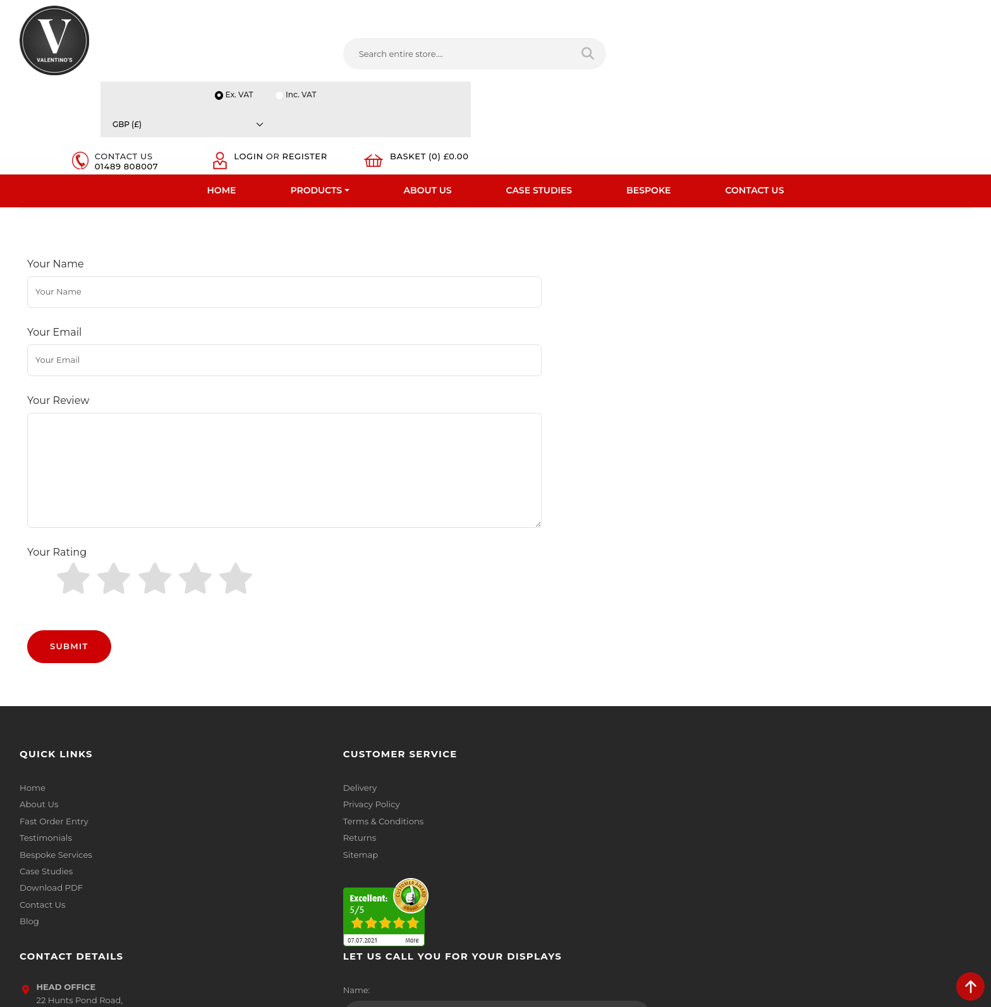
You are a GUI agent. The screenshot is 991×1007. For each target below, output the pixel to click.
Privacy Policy (289, 724)
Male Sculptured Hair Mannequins (416, 195)
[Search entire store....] (368, 56)
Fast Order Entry (53, 740)
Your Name (55, 279)
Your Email (54, 323)
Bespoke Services (55, 773)
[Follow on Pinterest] (616, 870)
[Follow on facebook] (514, 870)
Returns (278, 757)
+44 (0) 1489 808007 (562, 841)
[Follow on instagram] (642, 870)
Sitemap (279, 773)
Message (763, 819)
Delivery (278, 707)
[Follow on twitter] (539, 870)
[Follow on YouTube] (591, 870)
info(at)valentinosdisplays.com (582, 788)
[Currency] (908, 14)
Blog (29, 839)
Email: (757, 763)
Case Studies (539, 98)
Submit (69, 565)
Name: (758, 707)
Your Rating (57, 495)
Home (221, 98)
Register (801, 62)
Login (793, 52)
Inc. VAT (814, 13)
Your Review (58, 368)
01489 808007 (697, 62)
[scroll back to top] (970, 986)
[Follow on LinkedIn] (565, 870)
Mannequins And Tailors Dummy (148, 195)
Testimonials (45, 757)
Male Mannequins (280, 195)
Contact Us (754, 98)
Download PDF (51, 806)
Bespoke (648, 98)
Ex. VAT (751, 13)
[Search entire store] (492, 56)
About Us (428, 98)
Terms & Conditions (301, 740)
